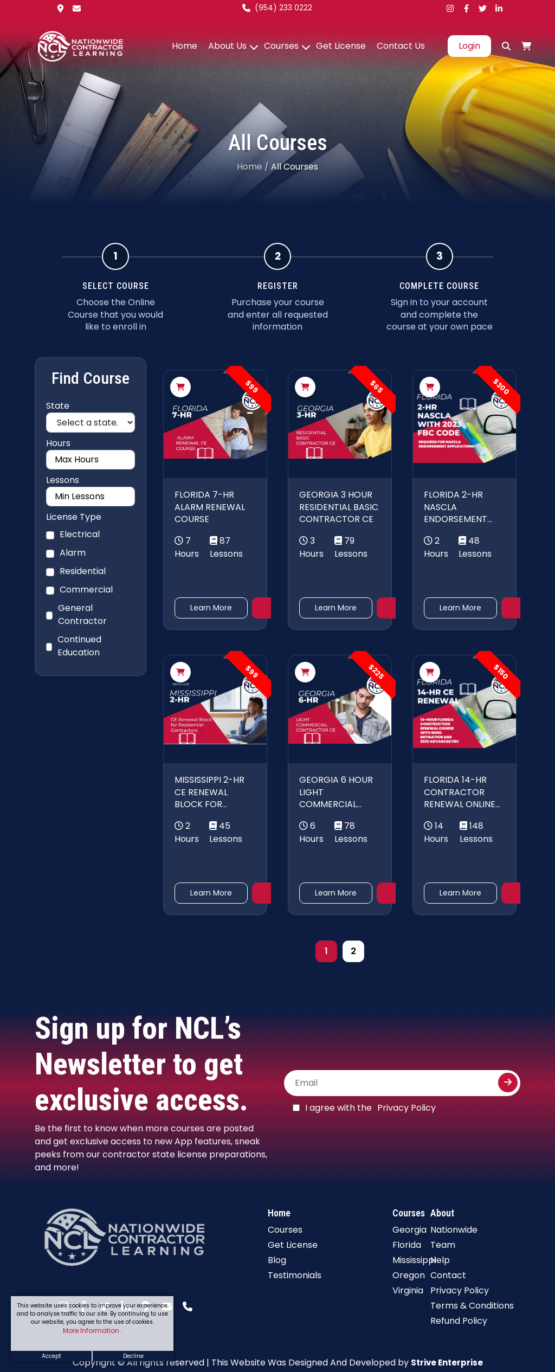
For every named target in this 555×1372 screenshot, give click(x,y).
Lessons (62, 480)
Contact (448, 1275)
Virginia (407, 1290)
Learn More (211, 607)
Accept (51, 1356)
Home (184, 46)
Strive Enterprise (447, 1362)
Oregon (408, 1275)
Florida (406, 1245)
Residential (83, 571)
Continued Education (79, 646)
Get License (341, 46)
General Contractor (82, 614)
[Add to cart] (180, 387)
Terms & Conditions (472, 1305)
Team (442, 1245)
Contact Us (401, 46)
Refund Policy (458, 1321)
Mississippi (414, 1260)
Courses (281, 46)
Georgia (409, 1229)
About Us (227, 46)
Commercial (86, 589)
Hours (58, 443)
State (57, 406)
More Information (92, 1330)
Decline (133, 1356)
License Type (73, 517)
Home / (253, 166)
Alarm (73, 552)
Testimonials (294, 1275)
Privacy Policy (406, 1108)
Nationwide (453, 1229)
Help (440, 1260)
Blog (277, 1260)
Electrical (80, 534)
